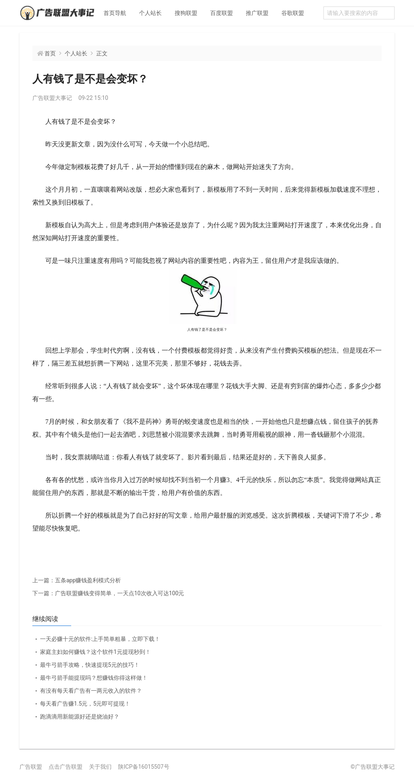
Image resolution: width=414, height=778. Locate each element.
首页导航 (115, 13)
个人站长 (150, 13)
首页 (50, 53)
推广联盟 (257, 13)
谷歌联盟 (292, 13)
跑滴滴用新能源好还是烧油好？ (79, 716)
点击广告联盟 (65, 766)
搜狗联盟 (186, 13)
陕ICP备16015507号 (143, 766)
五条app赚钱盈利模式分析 (76, 580)
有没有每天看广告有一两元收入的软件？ (91, 690)
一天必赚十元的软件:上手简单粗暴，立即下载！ (100, 639)
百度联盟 (221, 13)
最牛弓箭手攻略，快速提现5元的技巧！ (89, 665)
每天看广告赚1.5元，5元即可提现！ (85, 703)
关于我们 (100, 766)
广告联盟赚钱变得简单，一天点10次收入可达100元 (108, 593)
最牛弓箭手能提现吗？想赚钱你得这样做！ (94, 677)
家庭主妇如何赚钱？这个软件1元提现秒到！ (95, 652)
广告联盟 (30, 766)
